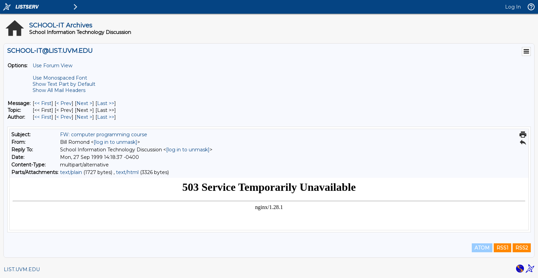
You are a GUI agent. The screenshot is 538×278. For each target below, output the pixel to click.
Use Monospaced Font (60, 78)
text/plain (71, 172)
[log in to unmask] (115, 142)
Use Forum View (52, 65)
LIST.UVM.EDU (22, 269)
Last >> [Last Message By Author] (105, 117)
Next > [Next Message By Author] (84, 117)
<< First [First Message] (42, 103)
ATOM (482, 248)
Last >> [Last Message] (105, 103)
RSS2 (521, 248)
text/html (127, 172)
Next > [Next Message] (84, 103)
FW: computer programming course (103, 134)
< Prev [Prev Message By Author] (64, 117)
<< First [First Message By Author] (42, 117)
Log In (513, 7)
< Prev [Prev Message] (64, 103)
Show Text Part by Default (64, 84)
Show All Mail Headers (59, 90)
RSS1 (502, 248)
